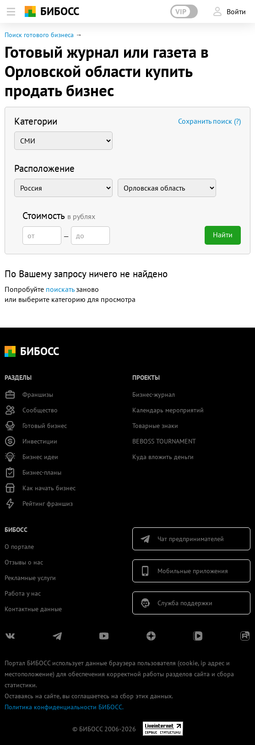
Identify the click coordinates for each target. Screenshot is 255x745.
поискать (60, 289)
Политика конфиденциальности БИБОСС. (64, 707)
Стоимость (58, 215)
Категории (35, 121)
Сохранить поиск (209, 121)
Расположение (44, 168)
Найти (223, 234)
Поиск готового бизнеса (39, 35)
